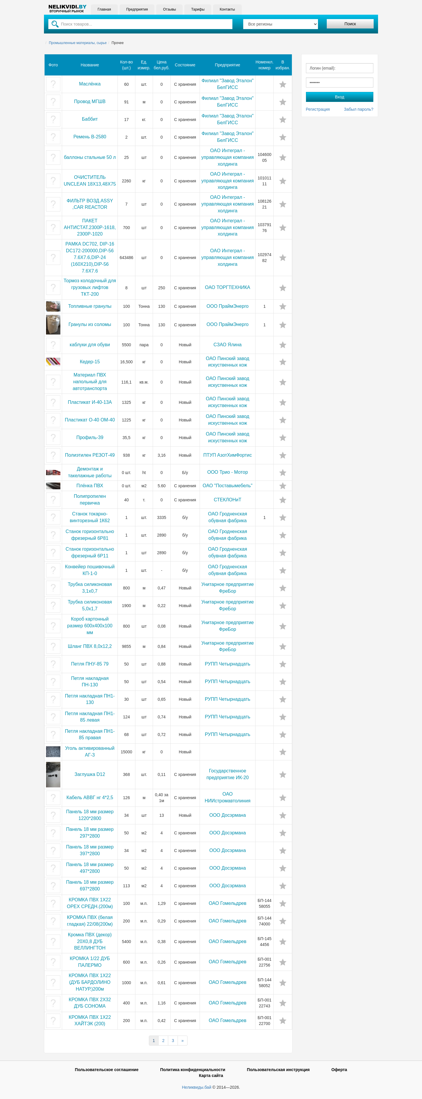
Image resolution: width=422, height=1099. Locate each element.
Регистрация (318, 109)
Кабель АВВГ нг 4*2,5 (90, 797)
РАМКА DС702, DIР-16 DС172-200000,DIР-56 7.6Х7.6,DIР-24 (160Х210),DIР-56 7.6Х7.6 (89, 257)
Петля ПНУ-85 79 (90, 663)
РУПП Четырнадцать (227, 663)
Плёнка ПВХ (89, 485)
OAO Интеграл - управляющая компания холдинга (227, 157)
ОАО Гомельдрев (227, 903)
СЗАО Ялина (228, 344)
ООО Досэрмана (227, 815)
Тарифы (197, 9)
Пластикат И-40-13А (90, 402)
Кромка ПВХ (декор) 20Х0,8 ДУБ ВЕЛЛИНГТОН (90, 941)
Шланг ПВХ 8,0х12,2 (90, 646)
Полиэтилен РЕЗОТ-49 (90, 455)
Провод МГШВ (90, 101)
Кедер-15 (90, 361)
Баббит (90, 119)
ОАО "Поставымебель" (228, 485)
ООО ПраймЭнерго (228, 306)
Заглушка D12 (89, 774)
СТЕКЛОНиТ (227, 499)
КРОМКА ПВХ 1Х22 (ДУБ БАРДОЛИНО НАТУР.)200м (90, 982)
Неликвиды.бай (196, 1087)
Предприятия (137, 9)
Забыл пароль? (358, 109)
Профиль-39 (89, 437)
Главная (104, 9)
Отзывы (169, 9)
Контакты (227, 9)
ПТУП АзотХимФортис (227, 455)
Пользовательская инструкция (278, 1069)
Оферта (339, 1069)
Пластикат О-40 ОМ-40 (90, 419)
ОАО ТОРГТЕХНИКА (227, 287)
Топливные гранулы (90, 306)
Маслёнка (90, 83)
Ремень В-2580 (90, 136)
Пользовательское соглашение (107, 1069)
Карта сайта (211, 1075)
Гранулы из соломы (90, 324)
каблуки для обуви (90, 344)
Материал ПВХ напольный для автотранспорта (90, 381)
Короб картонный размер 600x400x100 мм (89, 625)
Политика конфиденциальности (192, 1069)
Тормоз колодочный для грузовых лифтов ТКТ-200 (90, 287)
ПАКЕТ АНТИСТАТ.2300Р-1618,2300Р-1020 (90, 227)
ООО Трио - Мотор (227, 472)
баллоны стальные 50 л (90, 157)
